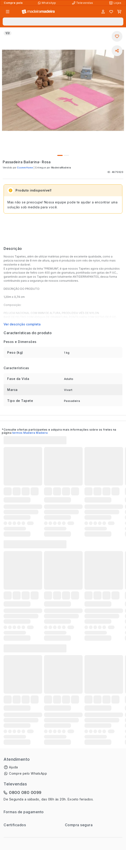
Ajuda (13, 767)
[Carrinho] (119, 12)
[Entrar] (103, 12)
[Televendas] (83, 2)
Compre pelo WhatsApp (28, 773)
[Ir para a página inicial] (38, 11)
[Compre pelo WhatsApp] (47, 2)
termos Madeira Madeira (30, 432)
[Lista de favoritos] (111, 12)
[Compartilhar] (117, 50)
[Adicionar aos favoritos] (117, 36)
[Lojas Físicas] (115, 2)
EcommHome (25, 167)
